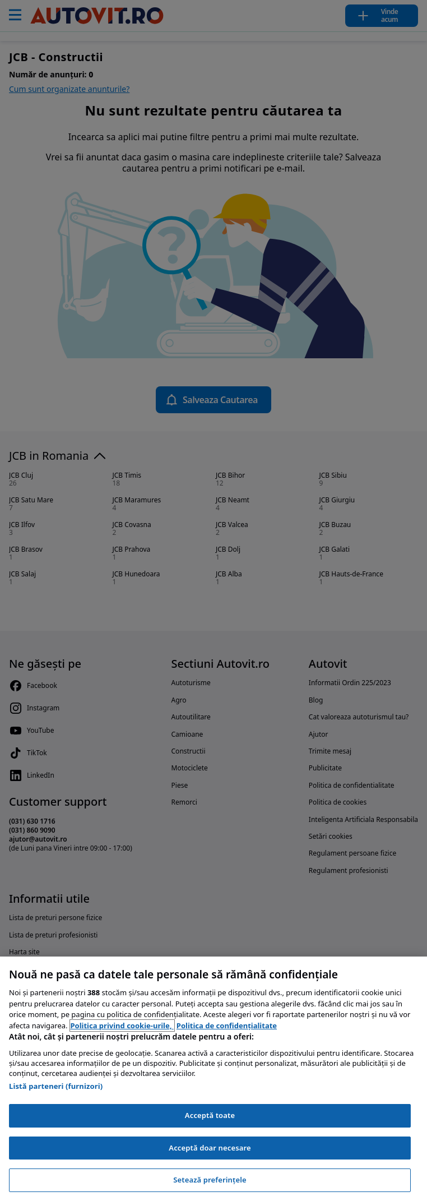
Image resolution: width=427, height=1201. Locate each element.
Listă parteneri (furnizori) (56, 1086)
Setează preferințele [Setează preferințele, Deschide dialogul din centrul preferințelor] (209, 1180)
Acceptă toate (210, 1115)
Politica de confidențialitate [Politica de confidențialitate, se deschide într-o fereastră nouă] (227, 1025)
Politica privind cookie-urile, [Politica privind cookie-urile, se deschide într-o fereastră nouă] (122, 1025)
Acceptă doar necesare (209, 1148)
